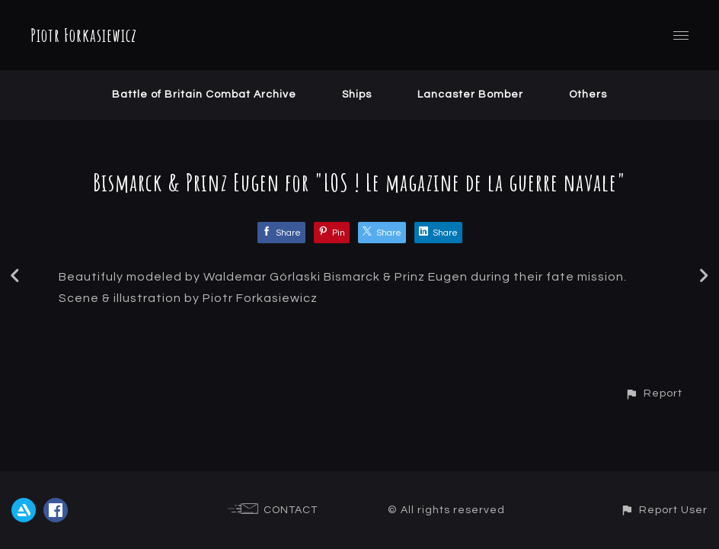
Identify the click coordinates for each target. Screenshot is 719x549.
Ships (357, 94)
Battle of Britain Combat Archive (204, 94)
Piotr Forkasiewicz (83, 35)
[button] (653, 393)
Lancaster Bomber (470, 94)
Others (588, 94)
